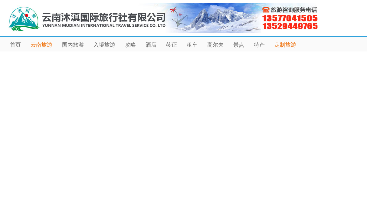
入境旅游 (104, 45)
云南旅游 (41, 45)
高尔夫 (215, 45)
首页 (15, 45)
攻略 (130, 45)
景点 (238, 45)
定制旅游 (285, 45)
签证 (171, 45)
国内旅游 (73, 45)
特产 (259, 45)
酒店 (151, 45)
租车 (192, 45)
